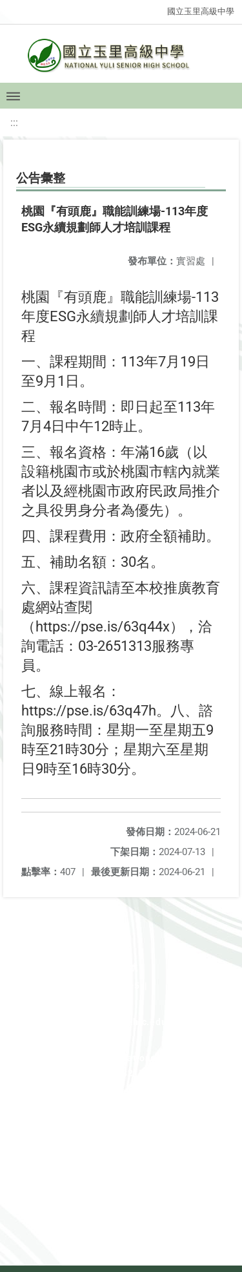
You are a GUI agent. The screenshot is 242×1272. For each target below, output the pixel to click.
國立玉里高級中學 (200, 11)
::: (14, 122)
